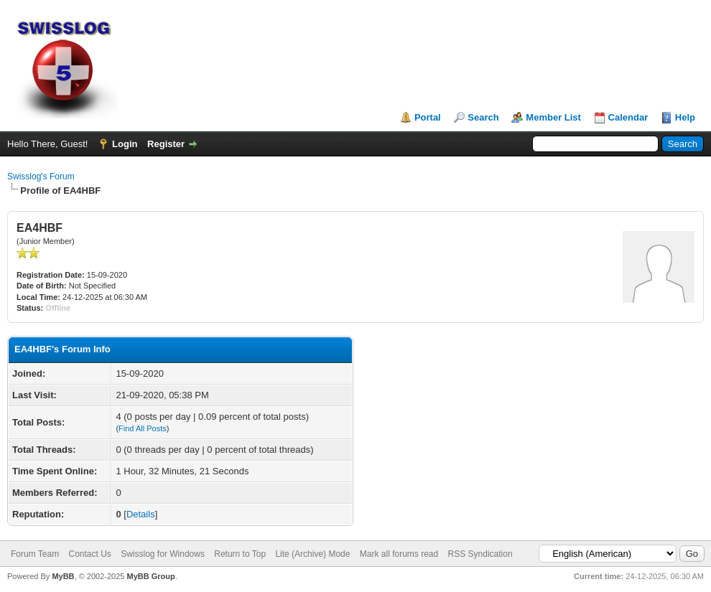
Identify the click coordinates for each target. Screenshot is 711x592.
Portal (427, 117)
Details (140, 514)
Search (483, 117)
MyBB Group (150, 576)
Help (685, 117)
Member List (553, 117)
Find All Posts (142, 428)
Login (124, 143)
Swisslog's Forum (41, 177)
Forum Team (35, 554)
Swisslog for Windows (163, 554)
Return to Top (240, 554)
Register (166, 143)
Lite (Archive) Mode (312, 554)
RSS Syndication (480, 554)
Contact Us (89, 554)
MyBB (63, 576)
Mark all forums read (399, 554)
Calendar (628, 117)
